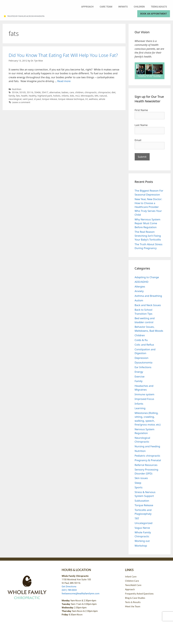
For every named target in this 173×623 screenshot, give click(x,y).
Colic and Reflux (144, 344)
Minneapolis (87, 95)
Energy (139, 371)
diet (113, 92)
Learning (140, 408)
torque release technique (71, 99)
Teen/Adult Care (133, 585)
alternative (54, 92)
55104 (15, 92)
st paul (37, 99)
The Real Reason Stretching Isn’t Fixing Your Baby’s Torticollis (148, 235)
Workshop (141, 545)
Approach (87, 6)
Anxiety (139, 291)
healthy (32, 95)
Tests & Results (133, 602)
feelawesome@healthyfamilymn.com (80, 593)
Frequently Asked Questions (139, 593)
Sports (138, 487)
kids (72, 95)
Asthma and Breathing (148, 296)
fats (18, 95)
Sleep (138, 483)
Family (139, 381)
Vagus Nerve (142, 528)
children (79, 92)
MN (96, 95)
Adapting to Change (147, 277)
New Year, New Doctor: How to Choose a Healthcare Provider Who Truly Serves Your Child (148, 206)
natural (103, 95)
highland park (45, 95)
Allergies (140, 286)
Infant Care (131, 576)
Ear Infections (143, 367)
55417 (45, 92)
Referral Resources (146, 465)
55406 (37, 92)
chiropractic (91, 92)
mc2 (77, 95)
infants (65, 95)
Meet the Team (132, 606)
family (12, 95)
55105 (22, 92)
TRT (137, 518)
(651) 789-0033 (69, 590)
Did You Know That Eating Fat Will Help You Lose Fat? (63, 55)
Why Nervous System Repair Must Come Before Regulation (147, 223)
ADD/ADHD (141, 282)
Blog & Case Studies (135, 597)
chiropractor (104, 92)
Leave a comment (21, 102)
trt (86, 99)
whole (102, 99)
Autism (139, 300)
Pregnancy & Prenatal (148, 460)
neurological (15, 99)
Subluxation (142, 500)
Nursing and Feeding (147, 446)
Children (139, 6)
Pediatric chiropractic (147, 455)
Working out (142, 541)
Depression (141, 358)
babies (65, 92)
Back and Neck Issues (148, 305)
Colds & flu (141, 340)
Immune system (144, 394)
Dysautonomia (143, 362)
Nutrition (16, 89)
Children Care (132, 580)
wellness (93, 99)
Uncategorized (144, 523)
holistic (56, 95)
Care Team (106, 6)
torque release (49, 99)
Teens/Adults (159, 6)
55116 (30, 92)
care (71, 92)
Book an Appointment (153, 13)
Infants (123, 6)
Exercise (140, 376)
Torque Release (144, 505)
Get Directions (69, 586)
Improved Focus (144, 399)
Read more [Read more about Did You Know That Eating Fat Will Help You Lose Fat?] (64, 81)
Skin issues (141, 478)
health (24, 95)
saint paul (28, 99)
